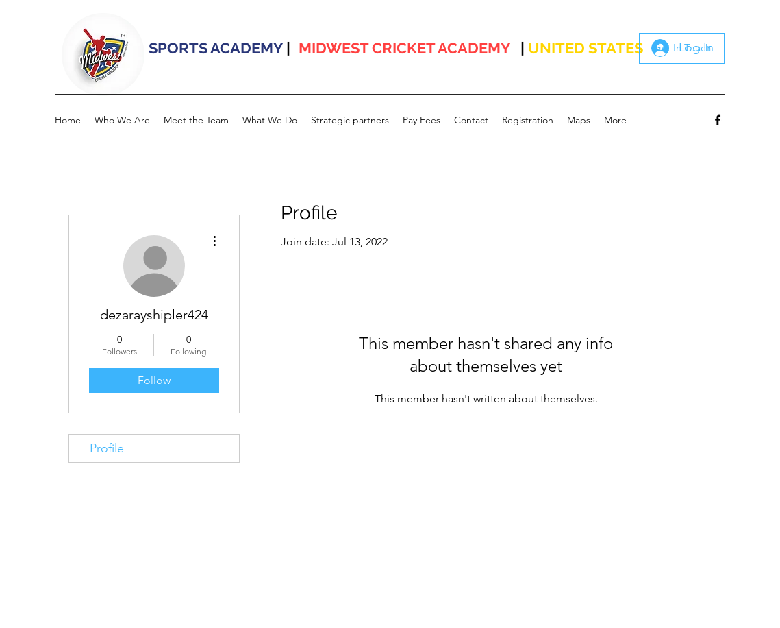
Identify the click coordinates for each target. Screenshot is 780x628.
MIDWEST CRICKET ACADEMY (405, 48)
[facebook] (718, 120)
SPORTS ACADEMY (216, 48)
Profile (107, 448)
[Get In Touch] (682, 48)
